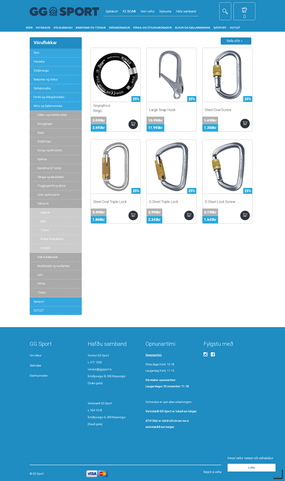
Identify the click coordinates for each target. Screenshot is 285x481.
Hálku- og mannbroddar (52, 114)
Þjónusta (165, 11)
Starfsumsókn (39, 375)
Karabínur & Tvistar (49, 168)
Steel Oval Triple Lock (110, 202)
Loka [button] (251, 467)
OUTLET (39, 310)
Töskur (45, 230)
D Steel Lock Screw (220, 202)
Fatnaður (39, 61)
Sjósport (39, 301)
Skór (36, 52)
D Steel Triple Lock (163, 202)
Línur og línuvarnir (49, 194)
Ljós (40, 274)
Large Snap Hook (162, 110)
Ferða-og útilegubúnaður (49, 97)
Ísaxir (41, 132)
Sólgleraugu (41, 70)
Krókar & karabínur (52, 239)
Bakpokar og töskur (46, 79)
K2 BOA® (129, 11)
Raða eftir (234, 41)
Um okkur (36, 355)
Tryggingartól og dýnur (52, 185)
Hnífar (41, 283)
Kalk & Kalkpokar (48, 257)
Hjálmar (42, 159)
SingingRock (101, 106)
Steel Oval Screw (218, 110)
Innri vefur (148, 11)
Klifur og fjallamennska (48, 106)
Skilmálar (35, 365)
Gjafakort (112, 11)
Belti (43, 221)
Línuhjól (45, 248)
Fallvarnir (43, 203)
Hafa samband (186, 11)
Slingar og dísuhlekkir (51, 177)
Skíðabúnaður (42, 88)
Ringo (97, 111)
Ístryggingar (45, 123)
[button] (275, 458)
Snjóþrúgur (44, 141)
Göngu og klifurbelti (50, 150)
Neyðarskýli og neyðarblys (54, 266)
